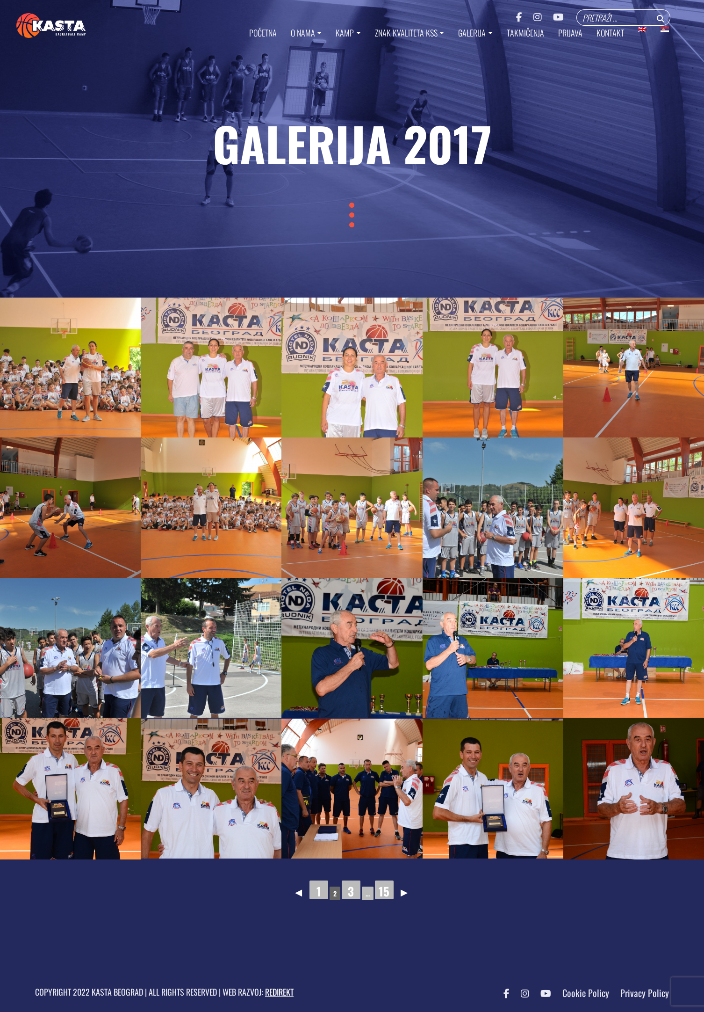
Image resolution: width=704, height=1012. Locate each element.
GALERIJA (472, 33)
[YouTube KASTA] (541, 993)
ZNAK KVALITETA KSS (406, 33)
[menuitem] (642, 29)
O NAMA (303, 33)
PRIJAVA (570, 33)
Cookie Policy (585, 993)
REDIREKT (279, 992)
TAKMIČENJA (525, 33)
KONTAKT (610, 33)
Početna (263, 33)
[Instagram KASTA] (520, 993)
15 (384, 890)
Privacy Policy (644, 993)
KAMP (345, 33)
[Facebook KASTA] (502, 993)
